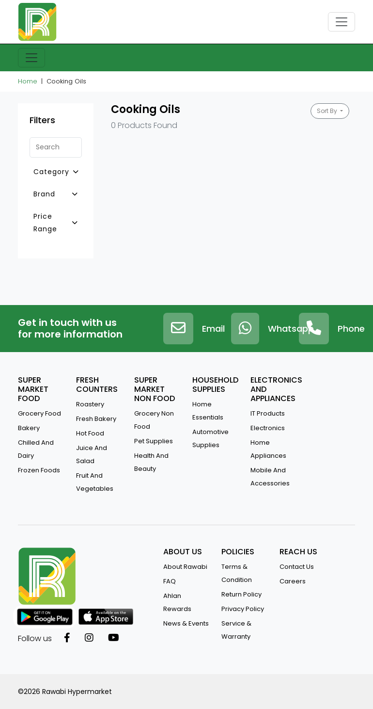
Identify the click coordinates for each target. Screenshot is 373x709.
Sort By (328, 111)
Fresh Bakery (96, 418)
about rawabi (185, 566)
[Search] (56, 147)
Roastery (90, 404)
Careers (293, 581)
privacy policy (242, 608)
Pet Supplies (153, 441)
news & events (186, 623)
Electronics (267, 428)
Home (27, 81)
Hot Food (90, 433)
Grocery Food (39, 413)
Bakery (29, 428)
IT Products (267, 413)
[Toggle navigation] (341, 22)
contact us (297, 566)
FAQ (169, 581)
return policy (241, 594)
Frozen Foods (39, 470)
